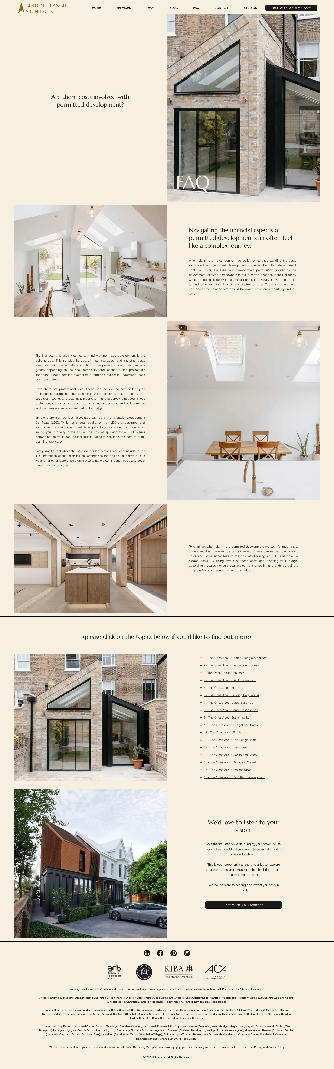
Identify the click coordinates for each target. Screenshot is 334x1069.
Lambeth (53, 1034)
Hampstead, (150, 1026)
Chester (112, 1001)
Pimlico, (280, 1026)
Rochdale (272, 1009)
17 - (207, 770)
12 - (207, 740)
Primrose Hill (165, 1026)
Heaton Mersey (212, 1014)
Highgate (70, 1030)
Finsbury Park (139, 1030)
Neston (178, 1001)
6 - (206, 695)
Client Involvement (243, 680)
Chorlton (230, 1009)
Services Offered (244, 762)
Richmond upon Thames (177, 1034)
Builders (238, 732)
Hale (142, 1018)
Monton (82, 1014)
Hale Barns (218, 1001)
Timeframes (241, 747)
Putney (255, 1034)
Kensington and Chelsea (162, 1030)
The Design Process (245, 665)
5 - (206, 688)
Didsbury (241, 1009)
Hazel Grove (175, 1014)
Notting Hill (212, 1030)
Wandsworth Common (273, 1034)
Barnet (67, 1026)
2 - (206, 665)
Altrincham (274, 1014)
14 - (207, 755)
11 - (207, 732)
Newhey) (47, 1014)
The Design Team (245, 740)
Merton (134, 1034)
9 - (206, 717)
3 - (205, 673)
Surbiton (289, 1030)
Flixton (134, 1018)
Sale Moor (173, 1018)
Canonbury (123, 1030)
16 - (207, 762)
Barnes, (197, 1034)
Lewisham (107, 1034)
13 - (207, 747)
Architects (237, 673)
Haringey (59, 1030)
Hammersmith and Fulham (151, 1038)
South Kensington (231, 1030)
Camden (124, 1026)
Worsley (106, 1014)
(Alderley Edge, (134, 997)
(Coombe (277, 1030)
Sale (163, 1018)
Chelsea (185, 1030)
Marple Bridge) (247, 1014)
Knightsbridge (220, 1026)
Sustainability (240, 717)
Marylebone (237, 1026)
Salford (58, 1014)
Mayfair (250, 1026)
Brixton (76, 1034)
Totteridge (112, 1026)
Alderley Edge (200, 997)
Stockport (118, 1014)
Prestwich (173, 1009)
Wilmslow (166, 997)
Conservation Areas (244, 710)
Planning (237, 688)
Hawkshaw (160, 1009)
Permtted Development (249, 777)
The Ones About (219, 665)
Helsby (169, 1001)
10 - (207, 725)
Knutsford (215, 997)
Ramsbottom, (188, 1009)
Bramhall (131, 1014)
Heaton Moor (229, 1014)
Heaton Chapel (193, 1014)
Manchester (216, 1009)
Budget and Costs (245, 725)
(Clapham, (244, 1034)
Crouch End (84, 1030)
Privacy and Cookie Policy (269, 1047)
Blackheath (121, 1034)
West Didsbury (255, 1009)
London (46, 1026)
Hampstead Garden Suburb (88, 1026)
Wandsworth (230, 1034)
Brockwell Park (90, 1034)
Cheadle (143, 1014)
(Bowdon (198, 1001)
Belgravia (204, 1026)
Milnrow (284, 1009)
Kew (205, 1034)
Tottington (201, 1009)
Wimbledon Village (150, 1034)
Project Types (242, 770)
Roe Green (94, 1014)
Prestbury (150, 997)
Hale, (208, 1001)
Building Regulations (245, 695)
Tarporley (145, 1001)
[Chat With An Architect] (291, 8)
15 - (207, 777)
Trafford (188, 1001)
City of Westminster (185, 1026)
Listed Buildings (242, 702)
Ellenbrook (70, 1014)
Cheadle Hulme (158, 1014)
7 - (206, 702)
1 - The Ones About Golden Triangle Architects (235, 658)
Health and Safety (245, 755)
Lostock (124, 1009)
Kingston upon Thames (258, 1030)
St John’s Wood (265, 1026)
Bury (134, 1009)
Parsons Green (187, 1038)
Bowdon (286, 1014)
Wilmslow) (256, 997)
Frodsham (157, 1001)
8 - (206, 710)
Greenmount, (146, 1009)
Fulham (172, 1038)
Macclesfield (229, 997)
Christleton (132, 1001)
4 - (206, 680)
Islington (98, 1030)
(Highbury (109, 1030)
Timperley (185, 1018)
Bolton (115, 1009)
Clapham (65, 1034)
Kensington (198, 1030)
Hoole (121, 1001)
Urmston (196, 1018)
